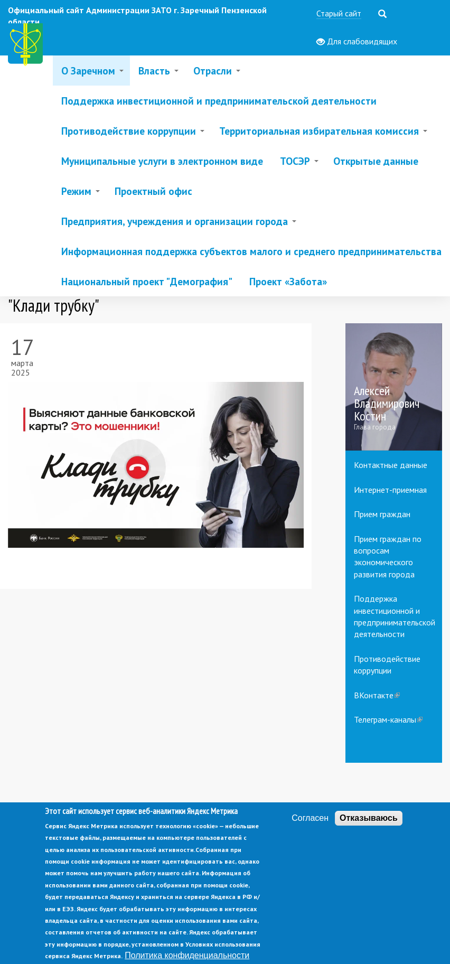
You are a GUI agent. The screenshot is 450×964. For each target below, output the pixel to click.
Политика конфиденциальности (187, 955)
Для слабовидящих (356, 42)
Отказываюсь (369, 817)
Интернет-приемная (390, 489)
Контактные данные (390, 465)
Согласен (310, 817)
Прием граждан (382, 514)
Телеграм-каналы (388, 719)
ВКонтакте (377, 695)
